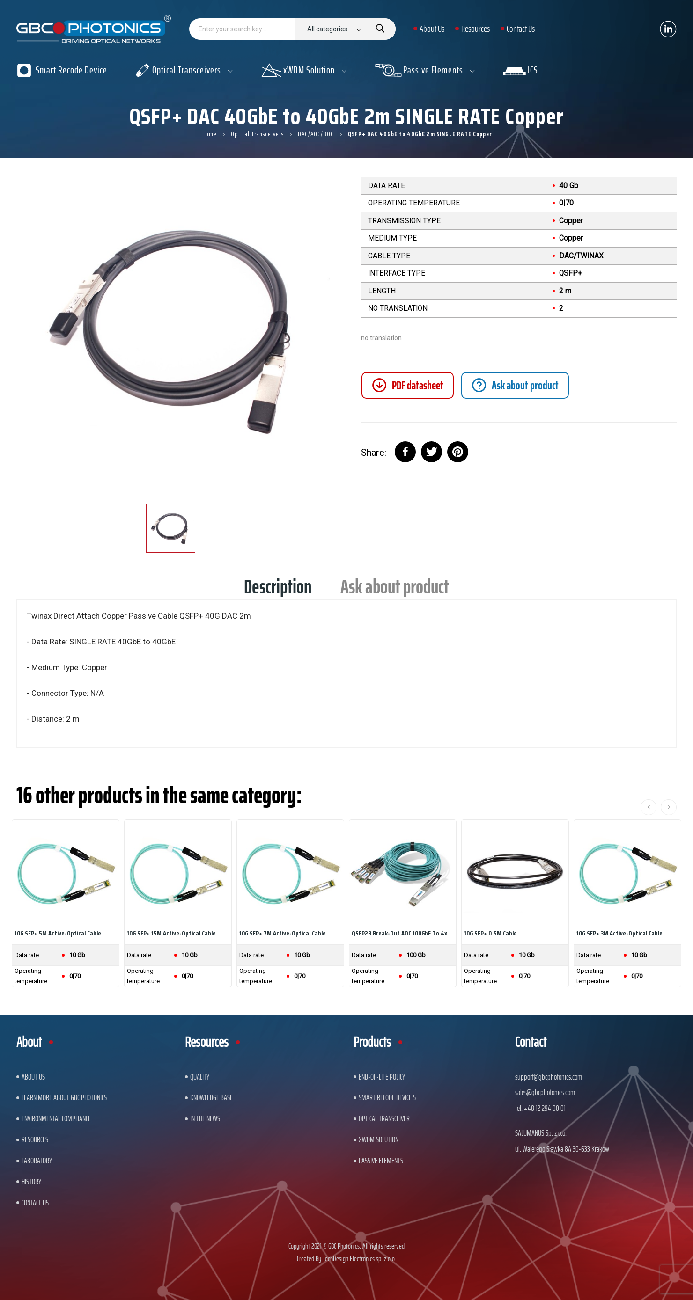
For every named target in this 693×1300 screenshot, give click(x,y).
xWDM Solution (378, 1139)
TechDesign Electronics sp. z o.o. (359, 1258)
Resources (35, 1139)
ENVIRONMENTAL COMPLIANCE (56, 1118)
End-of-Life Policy (382, 1077)
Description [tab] (277, 590)
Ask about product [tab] (394, 590)
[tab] (515, 385)
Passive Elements (381, 1160)
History (31, 1182)
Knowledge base (211, 1097)
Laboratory (37, 1160)
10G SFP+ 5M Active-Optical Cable (58, 933)
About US (33, 1077)
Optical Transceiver (384, 1118)
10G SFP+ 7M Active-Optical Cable (282, 933)
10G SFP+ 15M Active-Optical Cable (171, 933)
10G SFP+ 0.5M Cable (490, 933)
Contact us (35, 1203)
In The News (205, 1118)
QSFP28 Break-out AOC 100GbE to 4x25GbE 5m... (403, 933)
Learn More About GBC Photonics (64, 1097)
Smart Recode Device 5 (387, 1097)
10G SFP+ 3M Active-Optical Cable (619, 933)
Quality (199, 1077)
